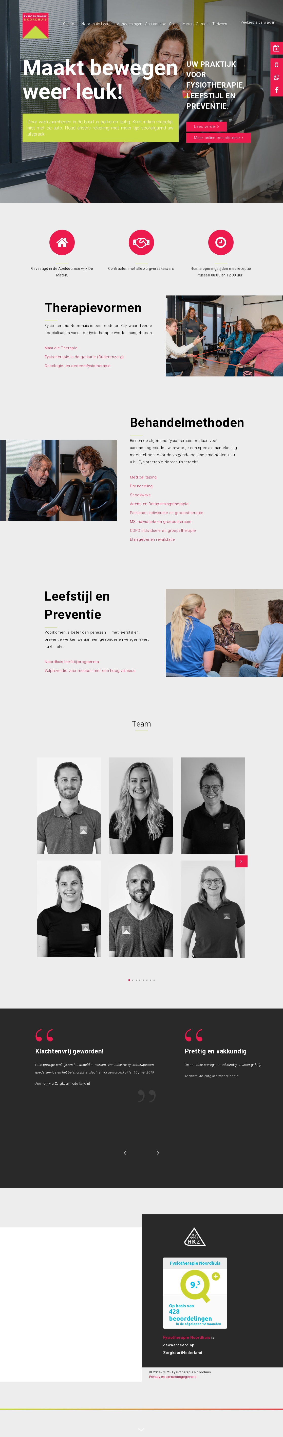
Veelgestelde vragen (258, 22)
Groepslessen (181, 24)
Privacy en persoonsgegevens (173, 1377)
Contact (203, 24)
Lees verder (206, 126)
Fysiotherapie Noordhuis (186, 1337)
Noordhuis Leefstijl (98, 24)
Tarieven (219, 24)
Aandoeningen (129, 24)
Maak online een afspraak (218, 138)
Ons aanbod (155, 24)
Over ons (71, 24)
